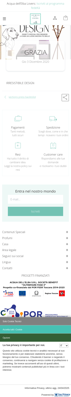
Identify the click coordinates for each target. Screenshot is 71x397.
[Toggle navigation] (4, 18)
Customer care (53, 154)
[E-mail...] (35, 199)
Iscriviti (35, 211)
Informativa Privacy (34, 388)
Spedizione (53, 127)
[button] (65, 97)
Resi (17, 154)
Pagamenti (18, 127)
